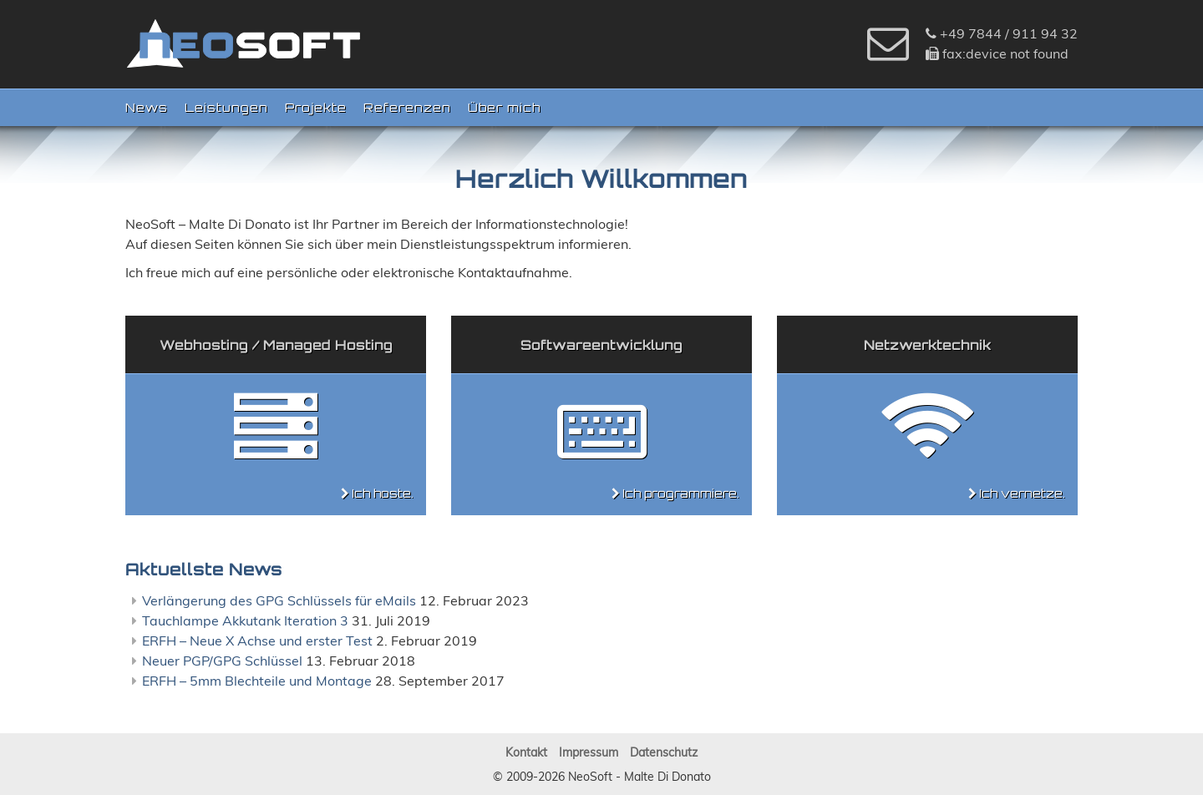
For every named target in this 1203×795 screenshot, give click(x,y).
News (146, 107)
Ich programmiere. (680, 493)
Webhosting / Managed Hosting (276, 345)
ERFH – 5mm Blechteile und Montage (257, 680)
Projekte (316, 107)
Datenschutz (664, 752)
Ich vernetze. (1022, 493)
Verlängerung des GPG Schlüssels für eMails (279, 600)
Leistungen (226, 107)
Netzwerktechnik (927, 345)
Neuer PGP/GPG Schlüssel (222, 660)
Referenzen (407, 107)
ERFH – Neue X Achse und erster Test (257, 640)
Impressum (588, 752)
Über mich (504, 107)
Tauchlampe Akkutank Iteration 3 (245, 620)
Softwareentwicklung (601, 345)
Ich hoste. (383, 493)
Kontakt (526, 752)
